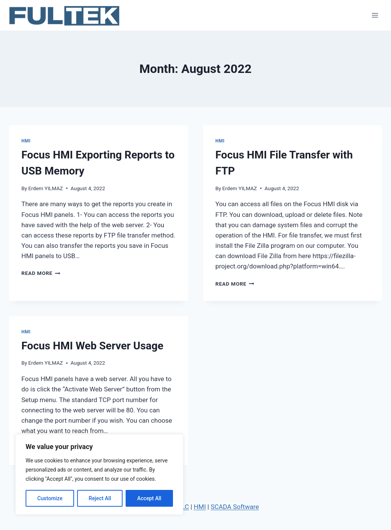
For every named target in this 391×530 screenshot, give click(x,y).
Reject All (100, 498)
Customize (50, 498)
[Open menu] (375, 15)
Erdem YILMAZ (45, 188)
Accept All (149, 498)
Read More (40, 273)
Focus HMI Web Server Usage (92, 345)
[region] (99, 475)
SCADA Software (235, 507)
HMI (26, 141)
